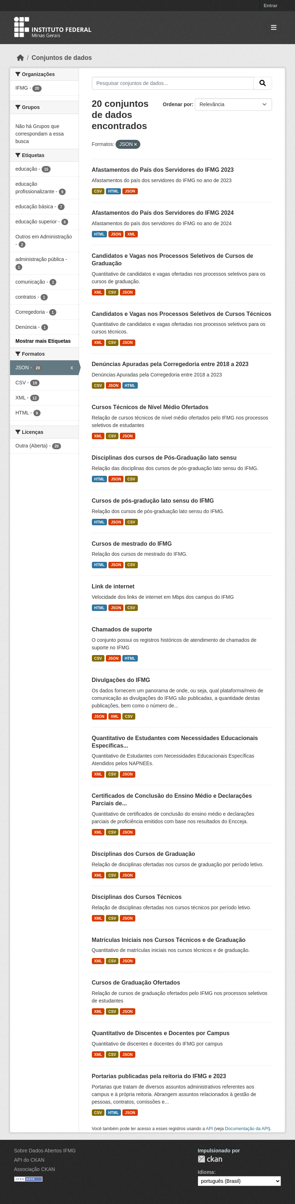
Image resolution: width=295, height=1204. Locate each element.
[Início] (20, 57)
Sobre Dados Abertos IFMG (45, 1150)
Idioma (206, 1172)
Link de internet (113, 586)
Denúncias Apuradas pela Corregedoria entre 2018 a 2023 (170, 364)
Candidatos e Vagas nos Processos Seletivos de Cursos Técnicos (182, 314)
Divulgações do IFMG (121, 680)
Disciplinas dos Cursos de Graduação (143, 854)
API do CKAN (29, 1160)
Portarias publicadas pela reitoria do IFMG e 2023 (159, 1076)
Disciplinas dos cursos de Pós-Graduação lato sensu (164, 458)
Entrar (270, 5)
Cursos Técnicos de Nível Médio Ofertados (150, 407)
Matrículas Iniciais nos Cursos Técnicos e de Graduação (169, 940)
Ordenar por (177, 104)
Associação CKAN (34, 1169)
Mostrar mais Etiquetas (43, 341)
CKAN (210, 1159)
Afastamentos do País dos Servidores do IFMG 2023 (163, 170)
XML (131, 234)
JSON (130, 191)
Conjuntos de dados (62, 57)
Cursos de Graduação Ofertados (136, 983)
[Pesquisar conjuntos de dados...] (173, 83)
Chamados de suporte (122, 629)
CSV (98, 191)
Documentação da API (247, 1128)
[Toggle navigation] (273, 28)
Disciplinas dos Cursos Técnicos (137, 897)
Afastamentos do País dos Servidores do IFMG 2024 (163, 213)
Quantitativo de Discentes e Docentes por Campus (161, 1033)
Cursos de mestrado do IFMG (132, 544)
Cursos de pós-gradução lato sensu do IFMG (153, 501)
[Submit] (262, 83)
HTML (113, 191)
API (209, 1128)
